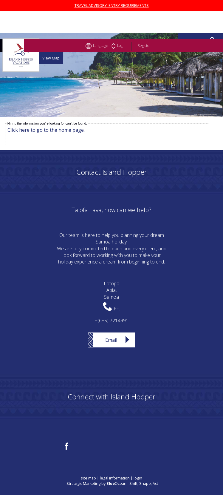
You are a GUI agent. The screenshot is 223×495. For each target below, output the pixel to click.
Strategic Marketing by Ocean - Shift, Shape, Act (112, 483)
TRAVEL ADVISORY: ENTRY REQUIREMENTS (112, 5)
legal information (115, 478)
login (138, 478)
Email (111, 340)
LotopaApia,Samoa (111, 290)
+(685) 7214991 (111, 320)
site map (88, 478)
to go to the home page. (46, 130)
